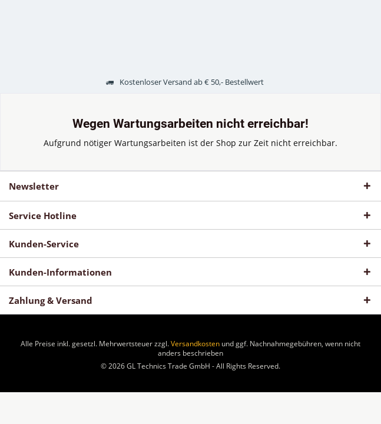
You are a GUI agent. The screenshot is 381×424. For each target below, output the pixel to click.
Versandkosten (195, 344)
